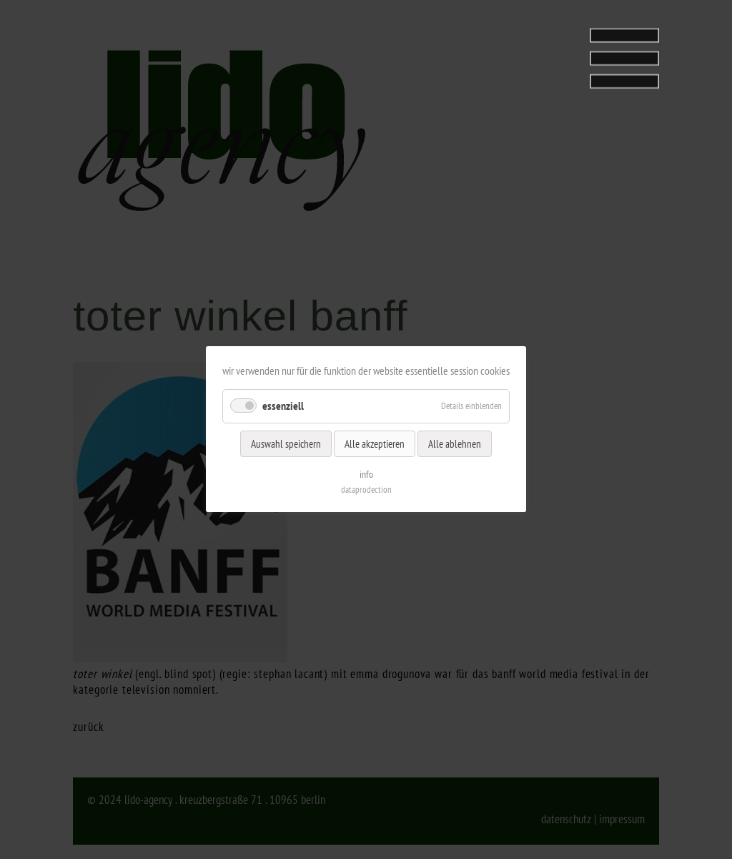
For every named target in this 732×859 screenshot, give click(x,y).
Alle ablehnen (454, 444)
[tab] (569, 53)
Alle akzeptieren (375, 444)
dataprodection (366, 490)
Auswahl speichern (286, 444)
